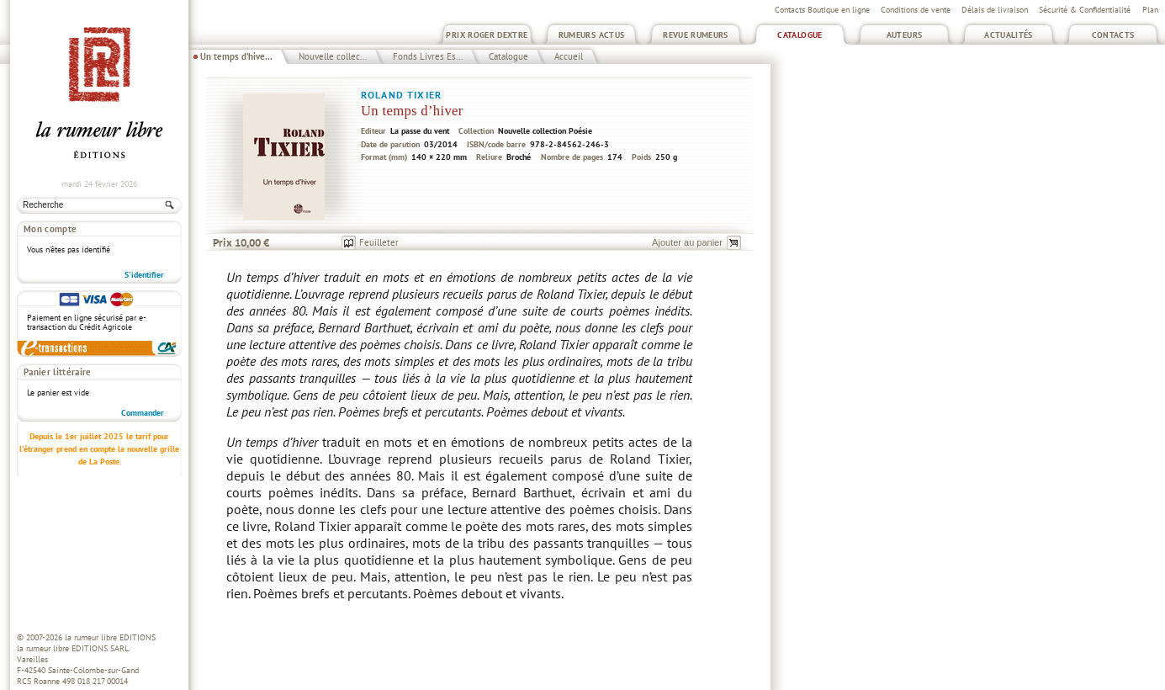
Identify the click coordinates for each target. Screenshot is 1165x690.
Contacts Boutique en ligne (822, 9)
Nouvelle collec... (333, 56)
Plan (1150, 9)
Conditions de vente (916, 9)
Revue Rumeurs (695, 34)
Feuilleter (379, 242)
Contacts (1113, 34)
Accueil (568, 56)
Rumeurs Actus (592, 34)
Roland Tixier (401, 94)
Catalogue (799, 34)
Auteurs (905, 34)
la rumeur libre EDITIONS (110, 637)
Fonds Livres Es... (428, 56)
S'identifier (144, 274)
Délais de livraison (994, 9)
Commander (142, 412)
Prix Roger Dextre (486, 34)
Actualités (1008, 34)
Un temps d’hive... (236, 56)
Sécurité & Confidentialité (1085, 9)
